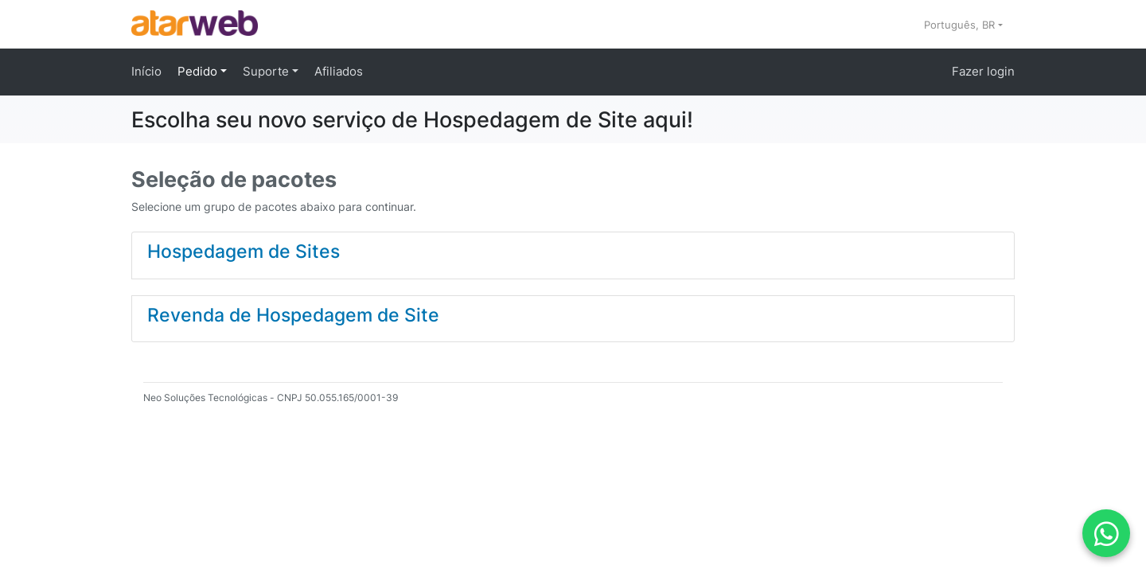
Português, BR (961, 24)
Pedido (198, 71)
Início (146, 71)
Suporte (267, 71)
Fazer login (983, 71)
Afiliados (338, 71)
